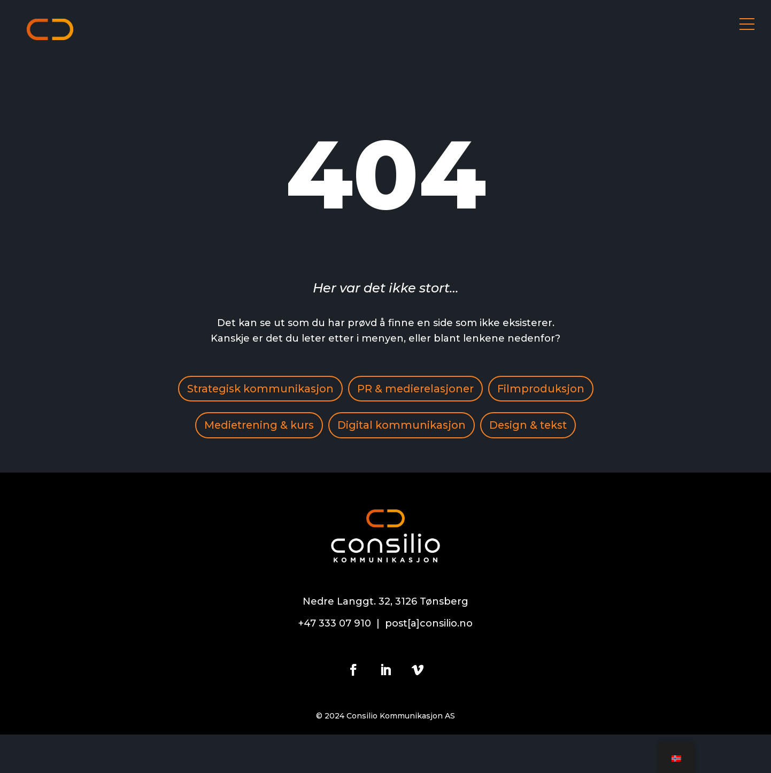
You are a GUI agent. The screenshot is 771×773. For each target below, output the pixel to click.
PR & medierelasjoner (473, 389)
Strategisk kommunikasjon (314, 389)
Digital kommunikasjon (510, 426)
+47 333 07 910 (334, 662)
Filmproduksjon (240, 426)
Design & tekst (385, 464)
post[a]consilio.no (429, 662)
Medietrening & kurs (365, 426)
